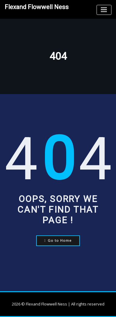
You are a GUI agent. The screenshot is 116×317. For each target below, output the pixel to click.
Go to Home (58, 240)
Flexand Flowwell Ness (37, 7)
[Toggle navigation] (104, 10)
